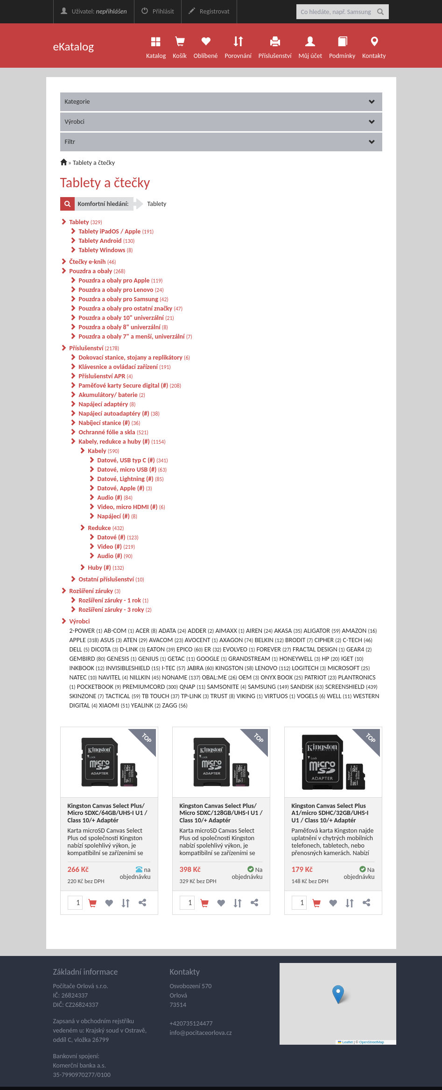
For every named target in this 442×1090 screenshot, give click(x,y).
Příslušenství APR (106, 376)
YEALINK (146, 705)
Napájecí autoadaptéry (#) (119, 414)
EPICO (189, 649)
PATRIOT (320, 677)
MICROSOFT (349, 668)
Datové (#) (118, 537)
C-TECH (358, 640)
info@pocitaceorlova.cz (201, 1033)
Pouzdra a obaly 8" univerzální (123, 327)
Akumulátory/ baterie (112, 395)
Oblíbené (206, 45)
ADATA (172, 631)
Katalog (156, 45)
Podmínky (342, 45)
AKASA (288, 631)
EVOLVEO (239, 649)
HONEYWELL (299, 659)
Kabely (103, 451)
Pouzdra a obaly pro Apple (121, 280)
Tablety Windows (106, 250)
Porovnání (238, 45)
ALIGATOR (322, 631)
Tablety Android (107, 241)
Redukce (106, 528)
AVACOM (166, 640)
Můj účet (310, 45)
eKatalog (73, 46)
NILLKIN (145, 677)
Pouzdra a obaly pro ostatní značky (131, 308)
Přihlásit (157, 11)
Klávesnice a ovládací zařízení (125, 367)
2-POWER (86, 631)
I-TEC (174, 668)
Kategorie (220, 102)
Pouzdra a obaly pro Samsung (123, 299)
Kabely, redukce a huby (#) (122, 442)
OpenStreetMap (371, 1042)
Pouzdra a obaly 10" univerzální (126, 318)
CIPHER (328, 640)
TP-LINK (195, 696)
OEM (249, 677)
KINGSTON (234, 668)
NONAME (181, 677)
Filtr (220, 142)
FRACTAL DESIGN (319, 649)
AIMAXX (229, 631)
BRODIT (299, 640)
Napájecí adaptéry (107, 404)
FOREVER (273, 649)
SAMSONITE (227, 687)
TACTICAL (122, 696)
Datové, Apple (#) (125, 488)
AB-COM (119, 631)
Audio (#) (115, 498)
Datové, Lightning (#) (131, 479)
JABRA (200, 668)
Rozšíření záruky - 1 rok (114, 600)
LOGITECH (309, 668)
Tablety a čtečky (94, 163)
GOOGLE (211, 659)
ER (213, 649)
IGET (352, 659)
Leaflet (345, 1042)
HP (331, 659)
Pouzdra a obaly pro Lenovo (121, 290)
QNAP (193, 687)
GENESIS (122, 659)
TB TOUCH (161, 696)
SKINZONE (87, 696)
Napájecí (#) (118, 516)
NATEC (83, 677)
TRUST (222, 696)
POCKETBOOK (99, 687)
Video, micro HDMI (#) (131, 507)
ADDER (201, 631)
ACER (146, 631)
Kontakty (374, 45)
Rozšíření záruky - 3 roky (115, 610)
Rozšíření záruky (95, 591)
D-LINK (133, 649)
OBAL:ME (219, 677)
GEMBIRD (87, 659)
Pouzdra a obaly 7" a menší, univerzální (135, 336)
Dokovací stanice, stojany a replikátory (134, 357)
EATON (161, 649)
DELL (80, 649)
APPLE (84, 640)
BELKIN (269, 640)
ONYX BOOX (282, 677)
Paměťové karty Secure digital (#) (130, 385)
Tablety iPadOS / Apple (116, 231)
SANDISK (306, 687)
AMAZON (359, 631)
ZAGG (175, 705)
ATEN (135, 640)
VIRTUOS (279, 696)
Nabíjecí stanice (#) (109, 423)
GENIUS (152, 659)
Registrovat (209, 11)
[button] (338, 994)
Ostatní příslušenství (111, 579)
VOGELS (311, 696)
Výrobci (220, 122)
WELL (339, 696)
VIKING (250, 696)
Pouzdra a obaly (98, 271)
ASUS (111, 640)
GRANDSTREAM (253, 659)
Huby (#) (106, 568)
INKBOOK (87, 668)
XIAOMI (114, 705)
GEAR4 (359, 649)
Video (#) (116, 547)
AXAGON (236, 640)
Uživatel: (94, 11)
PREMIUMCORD (150, 687)
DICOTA (104, 649)
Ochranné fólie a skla (113, 432)
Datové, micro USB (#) (132, 470)
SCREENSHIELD (351, 687)
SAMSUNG (268, 687)
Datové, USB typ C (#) (133, 460)
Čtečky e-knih (93, 262)
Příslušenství (275, 45)
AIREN (259, 631)
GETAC (181, 659)
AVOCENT (201, 640)
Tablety (86, 222)
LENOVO (272, 668)
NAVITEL (113, 677)
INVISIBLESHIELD (133, 668)
